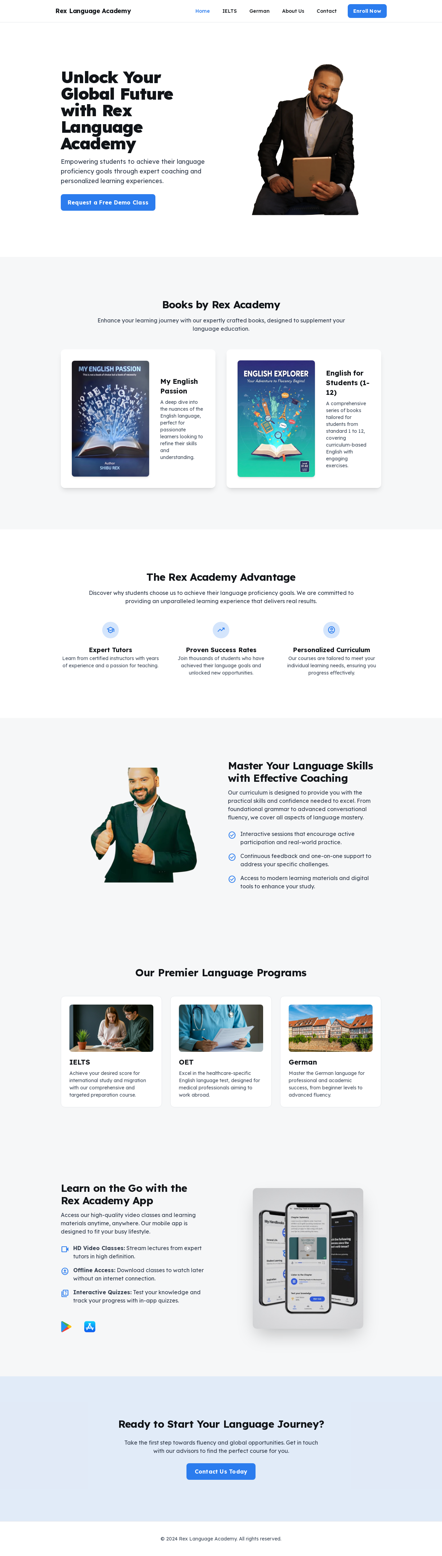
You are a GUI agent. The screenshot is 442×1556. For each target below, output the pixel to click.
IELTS (229, 11)
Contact (327, 11)
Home (202, 11)
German (259, 11)
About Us (293, 11)
